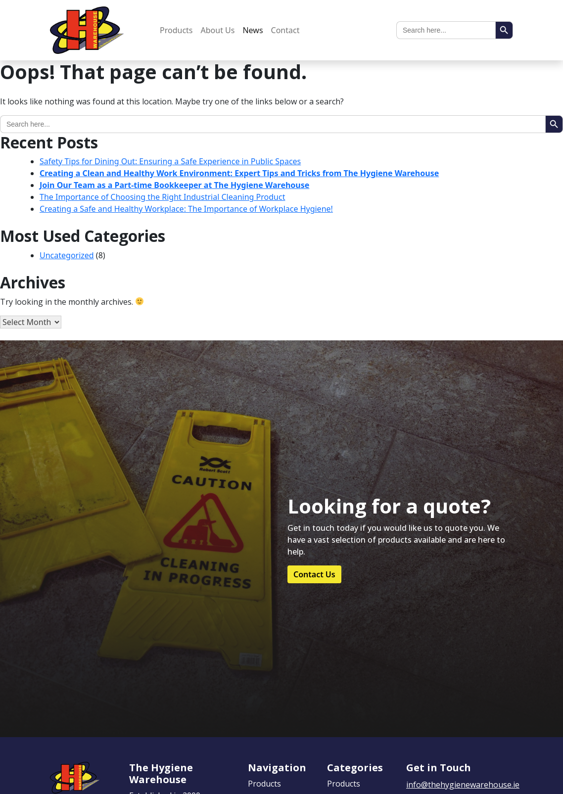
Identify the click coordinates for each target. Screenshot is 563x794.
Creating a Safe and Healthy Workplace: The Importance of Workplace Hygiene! (186, 208)
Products (176, 30)
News (252, 30)
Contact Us (314, 574)
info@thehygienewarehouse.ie (462, 784)
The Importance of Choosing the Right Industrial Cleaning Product (162, 196)
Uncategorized (67, 255)
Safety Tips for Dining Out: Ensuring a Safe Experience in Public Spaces (170, 161)
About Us (218, 30)
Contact (285, 30)
